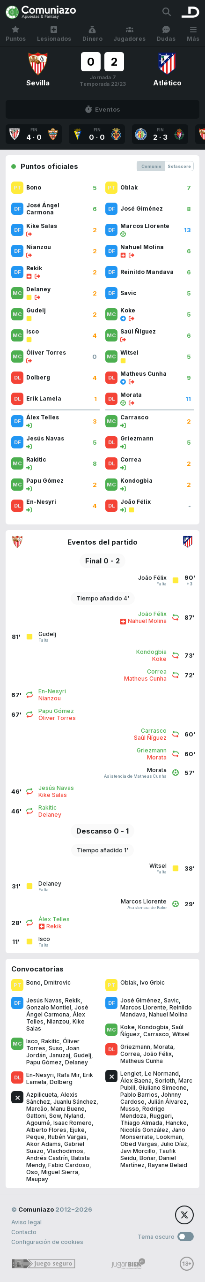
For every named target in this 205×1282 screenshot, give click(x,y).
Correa (130, 1053)
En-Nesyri (40, 1074)
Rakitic (50, 1041)
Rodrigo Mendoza (142, 1112)
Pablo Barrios (139, 1094)
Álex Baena (136, 1080)
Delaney (76, 1062)
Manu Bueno (68, 1108)
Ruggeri (161, 1115)
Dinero (92, 34)
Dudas (166, 34)
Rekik (73, 1000)
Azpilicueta (41, 1094)
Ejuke (77, 1129)
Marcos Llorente (143, 1007)
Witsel (181, 1034)
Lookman (169, 1136)
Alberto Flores (46, 1129)
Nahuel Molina (168, 1014)
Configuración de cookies (47, 1241)
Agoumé (38, 1122)
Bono (33, 982)
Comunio (151, 166)
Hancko (176, 1122)
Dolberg (61, 1081)
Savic (171, 1000)
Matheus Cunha (141, 1060)
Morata (163, 1046)
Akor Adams (43, 1143)
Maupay (37, 1179)
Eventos (102, 109)
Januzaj (59, 1055)
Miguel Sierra (59, 1172)
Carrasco (156, 1034)
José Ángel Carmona (57, 1011)
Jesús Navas (44, 1000)
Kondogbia (153, 1027)
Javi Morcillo (137, 1150)
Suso (56, 1048)
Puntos (16, 34)
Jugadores (129, 34)
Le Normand (162, 1073)
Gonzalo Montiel (48, 1007)
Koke (127, 1027)
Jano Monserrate (152, 1133)
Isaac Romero (72, 1122)
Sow (55, 1115)
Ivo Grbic (152, 982)
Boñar (147, 1157)
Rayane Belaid (167, 1164)
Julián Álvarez (167, 1101)
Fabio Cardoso (68, 1164)
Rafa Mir (68, 1074)
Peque (35, 1136)
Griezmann (135, 1046)
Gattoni (36, 1115)
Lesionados (54, 34)
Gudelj (82, 1055)
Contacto (24, 1232)
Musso (129, 1108)
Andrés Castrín (47, 1157)
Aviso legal (26, 1222)
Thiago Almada (141, 1122)
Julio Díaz (174, 1143)
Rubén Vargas (67, 1136)
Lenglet (130, 1073)
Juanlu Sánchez (74, 1101)
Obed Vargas (138, 1143)
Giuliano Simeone (163, 1087)
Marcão (36, 1108)
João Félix (157, 1053)
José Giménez (140, 1000)
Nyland (73, 1115)
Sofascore (179, 166)
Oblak (128, 982)
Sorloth (165, 1080)
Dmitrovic (57, 982)
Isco (32, 1041)
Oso (32, 1172)
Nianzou (58, 1021)
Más (193, 34)
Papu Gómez (44, 1062)
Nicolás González (144, 1129)
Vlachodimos (65, 1150)
